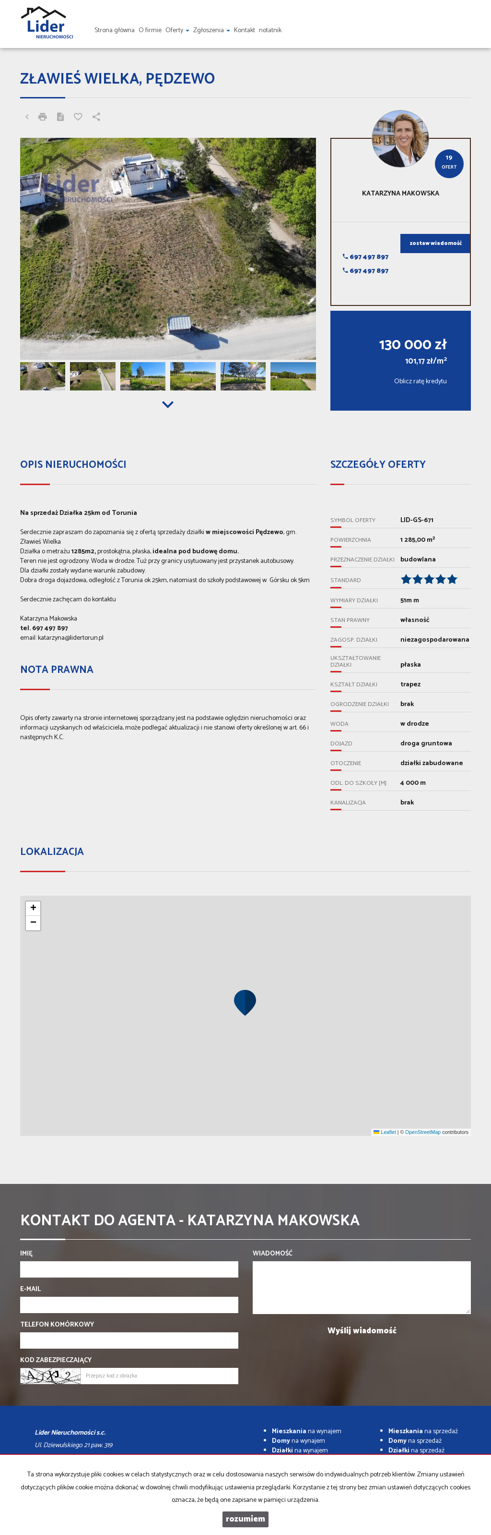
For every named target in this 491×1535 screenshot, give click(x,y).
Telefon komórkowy (57, 1325)
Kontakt (244, 30)
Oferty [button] (177, 30)
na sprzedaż (423, 1431)
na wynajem (306, 1431)
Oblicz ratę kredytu (420, 381)
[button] (245, 1002)
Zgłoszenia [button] (211, 30)
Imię (26, 1254)
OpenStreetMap (423, 1132)
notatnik (270, 30)
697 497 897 (365, 257)
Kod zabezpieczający (56, 1360)
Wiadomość (272, 1254)
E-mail (30, 1289)
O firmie (150, 30)
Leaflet (385, 1132)
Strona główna (114, 30)
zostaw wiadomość (436, 243)
